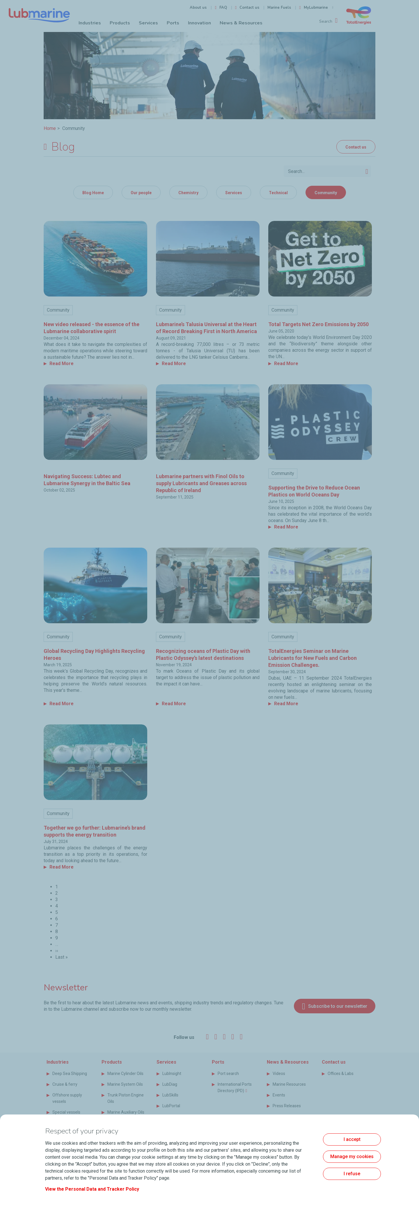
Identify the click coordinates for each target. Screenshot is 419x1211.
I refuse (352, 1173)
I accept (352, 1139)
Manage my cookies (352, 1156)
